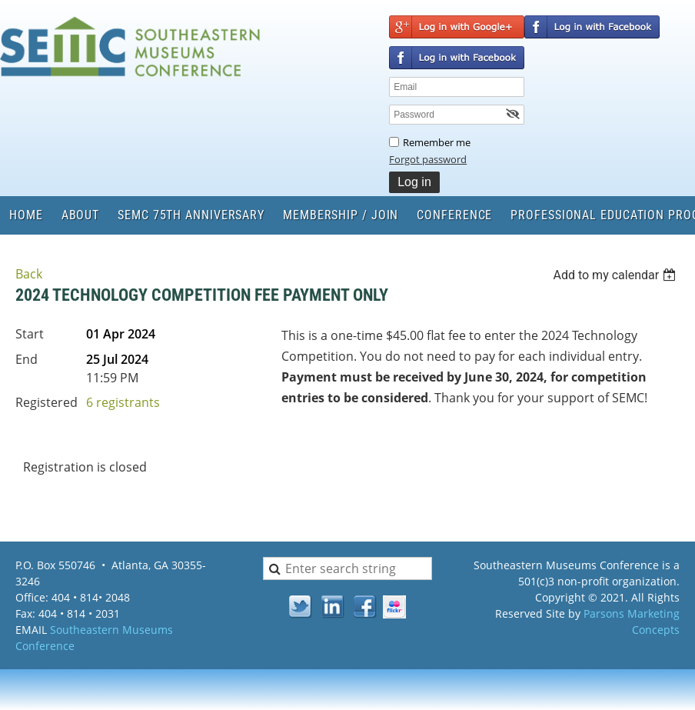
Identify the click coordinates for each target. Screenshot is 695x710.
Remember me (437, 142)
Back (28, 273)
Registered (46, 402)
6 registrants (123, 402)
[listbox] (616, 275)
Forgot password (428, 159)
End (26, 359)
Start (29, 333)
